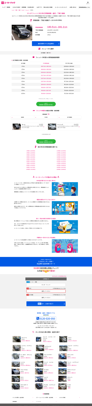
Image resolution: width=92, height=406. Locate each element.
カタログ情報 (61, 397)
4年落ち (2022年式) (31, 159)
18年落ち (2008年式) (61, 167)
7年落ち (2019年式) (31, 165)
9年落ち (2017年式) (31, 170)
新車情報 (14, 402)
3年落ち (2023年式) (31, 157)
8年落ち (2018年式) (31, 167)
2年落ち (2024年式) (31, 155)
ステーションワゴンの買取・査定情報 (44, 397)
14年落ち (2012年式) (61, 159)
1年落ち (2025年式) (31, 153)
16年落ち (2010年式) (61, 163)
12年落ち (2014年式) (61, 155)
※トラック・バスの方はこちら (58, 278)
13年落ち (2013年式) (61, 157)
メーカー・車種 (33, 284)
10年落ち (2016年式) (31, 172)
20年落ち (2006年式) (61, 172)
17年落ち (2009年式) (61, 165)
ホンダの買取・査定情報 (18, 397)
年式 (30, 291)
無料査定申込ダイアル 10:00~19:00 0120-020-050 (76, 3)
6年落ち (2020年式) (31, 163)
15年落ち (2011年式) (61, 161)
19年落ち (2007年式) (61, 170)
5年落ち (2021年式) (31, 161)
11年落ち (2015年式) (61, 153)
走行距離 (31, 297)
